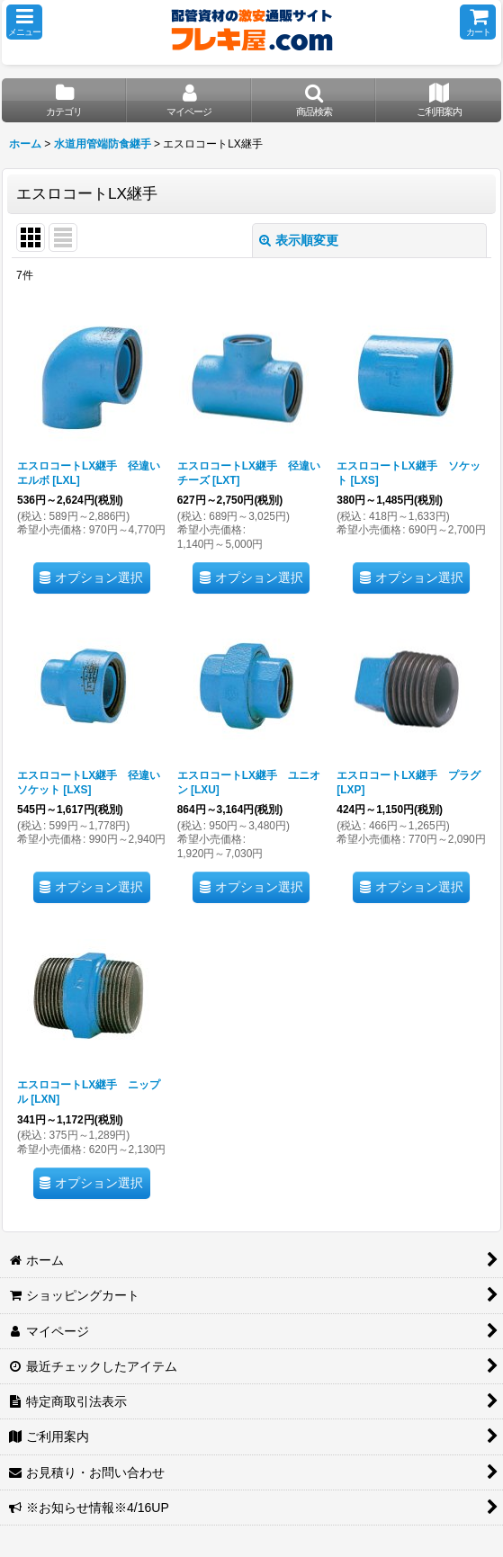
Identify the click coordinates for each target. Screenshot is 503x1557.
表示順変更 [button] (298, 240)
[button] (24, 22)
